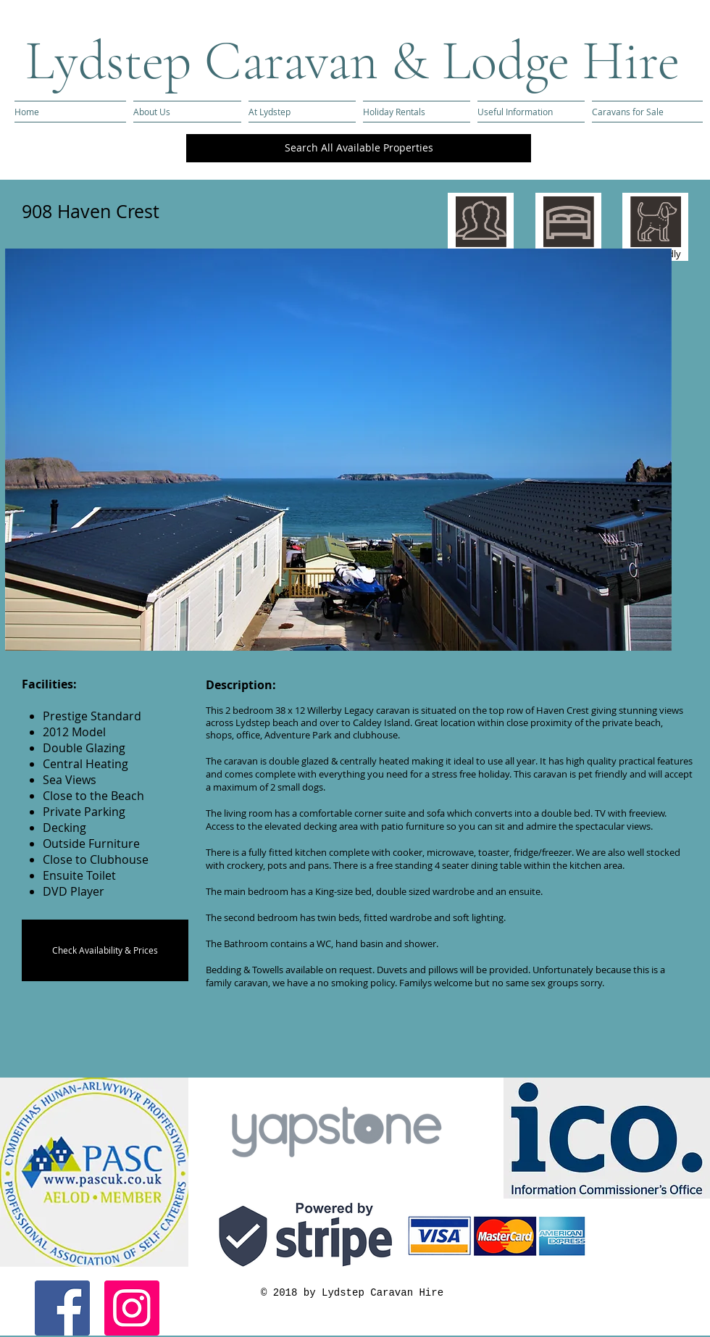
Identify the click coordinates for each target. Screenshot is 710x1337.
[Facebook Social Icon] (62, 1308)
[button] (338, 450)
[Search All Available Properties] (358, 148)
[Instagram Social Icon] (131, 1308)
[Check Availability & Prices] (105, 950)
